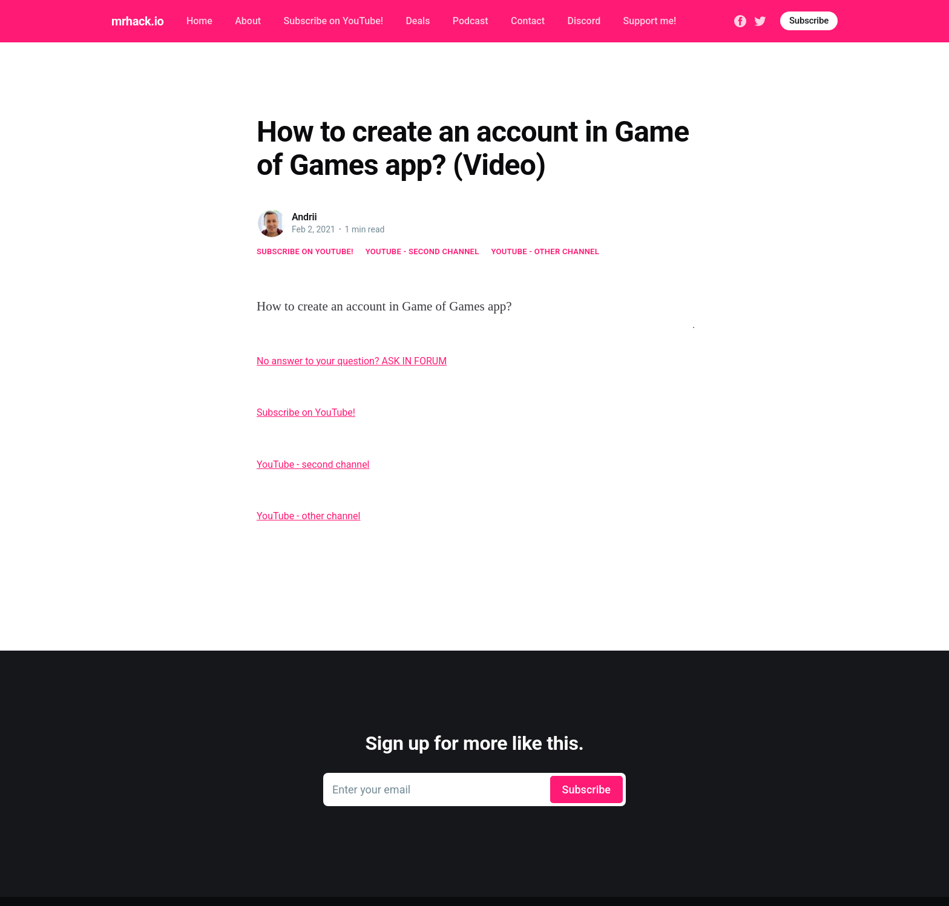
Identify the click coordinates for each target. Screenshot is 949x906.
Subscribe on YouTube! (333, 21)
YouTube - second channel (422, 251)
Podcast (470, 21)
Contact (528, 21)
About (248, 21)
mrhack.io (137, 21)
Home (199, 21)
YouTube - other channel (545, 251)
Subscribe (809, 20)
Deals (418, 21)
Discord (583, 21)
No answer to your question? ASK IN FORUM (352, 361)
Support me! (650, 21)
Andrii (304, 217)
